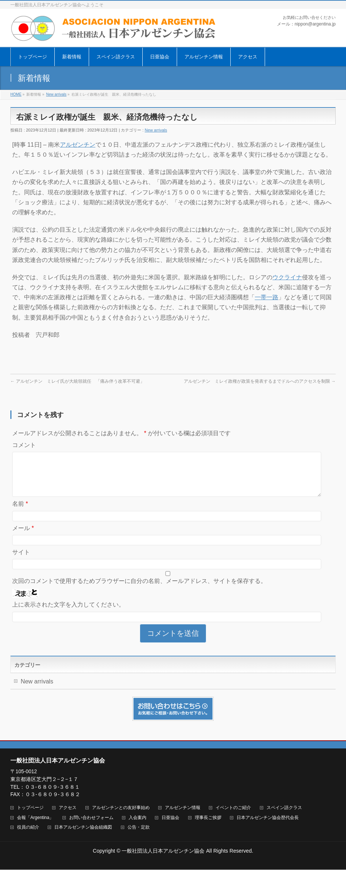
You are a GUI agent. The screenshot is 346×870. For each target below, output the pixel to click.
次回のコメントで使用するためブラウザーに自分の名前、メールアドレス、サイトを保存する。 (139, 590)
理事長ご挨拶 (208, 818)
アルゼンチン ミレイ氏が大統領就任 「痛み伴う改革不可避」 (77, 381)
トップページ (30, 808)
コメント (24, 445)
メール (23, 537)
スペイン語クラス (284, 808)
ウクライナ (287, 277)
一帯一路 (266, 297)
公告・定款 (139, 827)
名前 (20, 512)
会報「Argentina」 (35, 818)
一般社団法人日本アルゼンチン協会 (163, 851)
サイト (21, 561)
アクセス (68, 808)
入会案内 (137, 818)
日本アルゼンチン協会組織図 (83, 827)
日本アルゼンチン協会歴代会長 (268, 818)
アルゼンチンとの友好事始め (121, 808)
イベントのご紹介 (233, 808)
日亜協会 (170, 818)
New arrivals (156, 130)
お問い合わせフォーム (91, 818)
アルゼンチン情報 (182, 808)
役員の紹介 (28, 827)
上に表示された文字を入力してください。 (68, 613)
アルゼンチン (77, 144)
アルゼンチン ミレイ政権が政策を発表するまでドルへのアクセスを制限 (260, 381)
